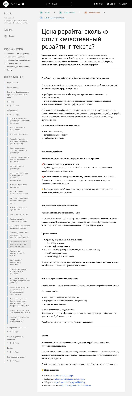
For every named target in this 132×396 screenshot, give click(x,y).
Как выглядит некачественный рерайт (19, 66)
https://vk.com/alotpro (65, 375)
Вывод (9, 70)
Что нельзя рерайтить (16, 57)
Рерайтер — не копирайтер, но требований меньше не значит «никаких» (19, 53)
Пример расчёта (14, 63)
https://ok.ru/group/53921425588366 (75, 385)
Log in (123, 4)
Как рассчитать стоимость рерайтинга (19, 60)
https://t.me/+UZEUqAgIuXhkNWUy (69, 382)
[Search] (49, 4)
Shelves (98, 4)
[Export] (17, 36)
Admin (25, 20)
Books (111, 4)
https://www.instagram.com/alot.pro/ (70, 379)
